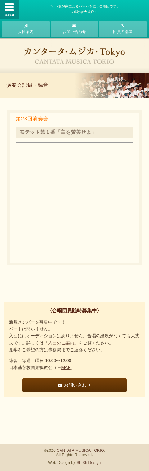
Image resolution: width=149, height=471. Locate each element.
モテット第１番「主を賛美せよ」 (58, 132)
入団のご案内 (61, 342)
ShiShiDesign (89, 462)
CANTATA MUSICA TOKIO (80, 450)
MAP (65, 367)
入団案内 (26, 29)
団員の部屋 (123, 29)
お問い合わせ (74, 29)
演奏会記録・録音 (27, 85)
